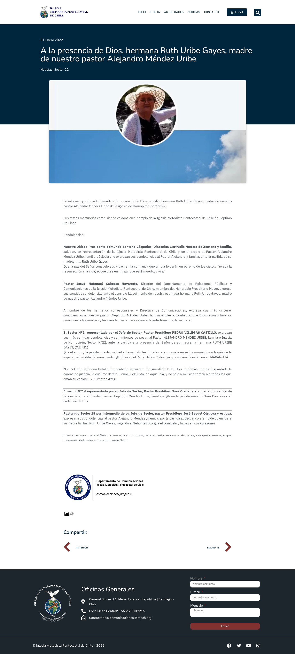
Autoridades (174, 12)
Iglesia (155, 12)
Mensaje (197, 606)
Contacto (211, 12)
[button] (257, 12)
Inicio (142, 12)
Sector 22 (61, 69)
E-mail (195, 592)
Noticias (194, 12)
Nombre (196, 579)
